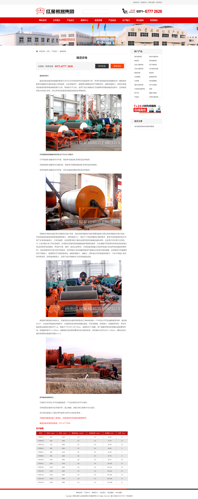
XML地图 (118, 492)
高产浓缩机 (153, 85)
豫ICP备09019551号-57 (118, 496)
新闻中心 (84, 20)
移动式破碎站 (153, 56)
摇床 (150, 89)
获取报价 (117, 66)
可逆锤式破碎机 (139, 89)
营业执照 (129, 496)
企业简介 (103, 492)
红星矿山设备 (55, 11)
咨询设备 (102, 66)
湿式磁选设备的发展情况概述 (144, 126)
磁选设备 (137, 73)
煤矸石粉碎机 (138, 85)
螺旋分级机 (153, 93)
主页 (47, 51)
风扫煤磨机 (153, 81)
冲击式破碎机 (138, 69)
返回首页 (136, 2)
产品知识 (112, 20)
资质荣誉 (98, 20)
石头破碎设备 (153, 69)
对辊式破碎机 (153, 97)
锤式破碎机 (153, 61)
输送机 (151, 73)
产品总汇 (70, 20)
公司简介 (56, 20)
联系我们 (159, 2)
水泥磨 (136, 81)
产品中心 (87, 492)
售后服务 (140, 20)
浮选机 (136, 97)
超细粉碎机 (153, 77)
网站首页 (43, 20)
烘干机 (136, 93)
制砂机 (136, 61)
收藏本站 (144, 2)
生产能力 (126, 20)
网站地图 (151, 2)
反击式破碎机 (138, 65)
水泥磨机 (137, 77)
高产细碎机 (153, 65)
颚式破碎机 (138, 56)
